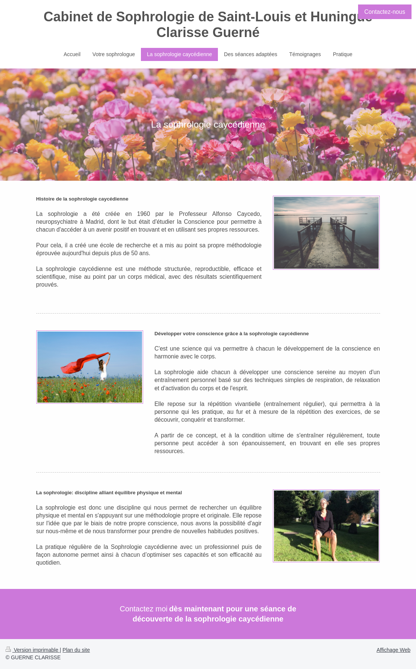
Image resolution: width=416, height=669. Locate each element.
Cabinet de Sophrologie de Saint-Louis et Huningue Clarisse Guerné (207, 24)
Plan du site (76, 650)
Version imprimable (33, 650)
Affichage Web (393, 650)
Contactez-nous (384, 12)
